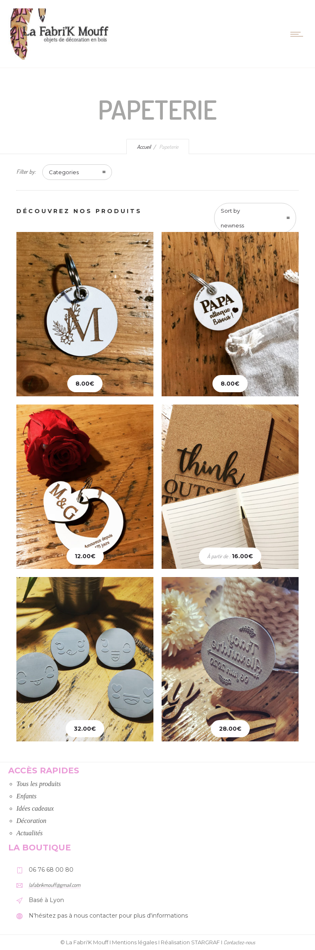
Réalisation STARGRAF (190, 942)
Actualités (29, 833)
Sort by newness (232, 218)
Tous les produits (38, 783)
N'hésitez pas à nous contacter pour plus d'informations (108, 915)
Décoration (31, 820)
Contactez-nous (239, 942)
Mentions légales (134, 942)
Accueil (144, 146)
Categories (64, 172)
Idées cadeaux (35, 808)
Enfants (26, 796)
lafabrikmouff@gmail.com (54, 885)
